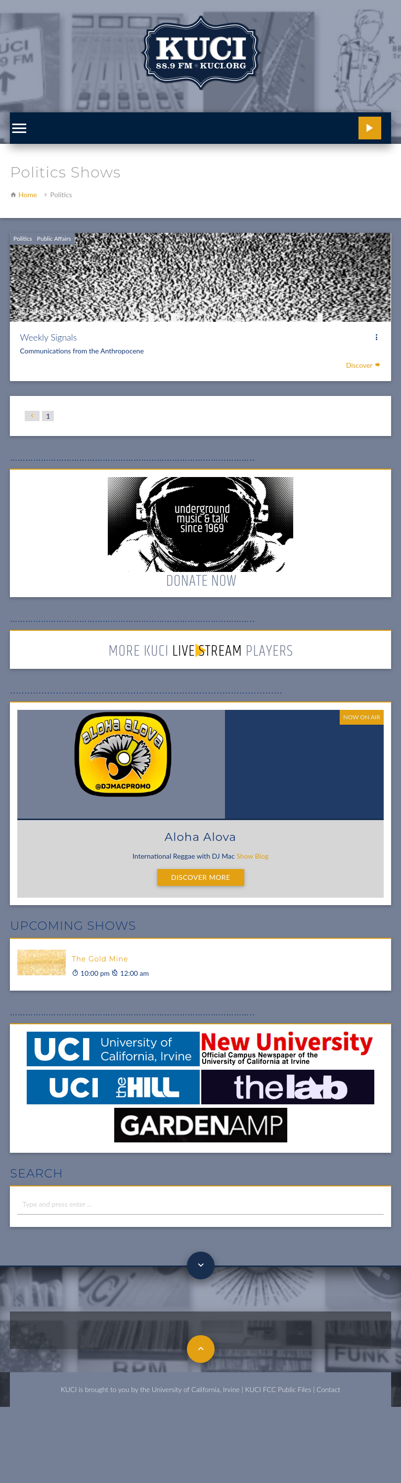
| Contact (326, 1389)
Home (27, 194)
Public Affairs (54, 238)
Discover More (200, 877)
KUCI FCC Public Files (278, 1389)
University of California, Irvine (196, 1389)
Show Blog (252, 856)
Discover (363, 365)
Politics (22, 238)
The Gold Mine (100, 959)
